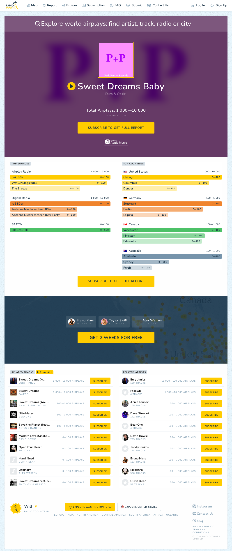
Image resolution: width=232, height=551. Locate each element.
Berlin (127, 209)
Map (32, 5)
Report (50, 5)
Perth (127, 268)
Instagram (202, 506)
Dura (109, 94)
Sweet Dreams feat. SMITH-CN (40, 481)
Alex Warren (28, 473)
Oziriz (121, 94)
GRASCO (40, 484)
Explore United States (139, 507)
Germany (135, 198)
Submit (134, 5)
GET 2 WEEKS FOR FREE (116, 338)
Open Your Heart (30, 447)
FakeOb (24, 394)
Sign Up (218, 5)
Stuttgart (129, 204)
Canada (134, 224)
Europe (59, 515)
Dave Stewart (45, 405)
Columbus (130, 183)
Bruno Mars (138, 458)
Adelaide (129, 256)
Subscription (94, 5)
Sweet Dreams (29, 391)
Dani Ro (35, 428)
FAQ (115, 5)
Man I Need (26, 458)
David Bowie (28, 439)
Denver (128, 189)
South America (139, 515)
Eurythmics (27, 383)
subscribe (100, 381)
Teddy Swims (139, 447)
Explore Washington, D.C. (90, 507)
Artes (23, 428)
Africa (158, 515)
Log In (198, 5)
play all (44, 372)
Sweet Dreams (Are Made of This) (38, 379)
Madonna (25, 451)
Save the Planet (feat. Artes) (38, 425)
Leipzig (128, 215)
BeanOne (25, 417)
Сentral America (114, 515)
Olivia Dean (27, 462)
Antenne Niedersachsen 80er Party (36, 215)
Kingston (129, 236)
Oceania (172, 515)
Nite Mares (26, 413)
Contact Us (158, 5)
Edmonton (130, 241)
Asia (71, 515)
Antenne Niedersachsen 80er (32, 209)
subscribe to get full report (116, 128)
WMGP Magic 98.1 (25, 183)
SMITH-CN (25, 484)
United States (138, 172)
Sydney (128, 262)
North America (87, 515)
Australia (135, 251)
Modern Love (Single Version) (39, 436)
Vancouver (130, 230)
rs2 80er (17, 204)
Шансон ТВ (20, 230)
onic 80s (17, 177)
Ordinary (25, 470)
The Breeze (19, 189)
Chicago (128, 177)
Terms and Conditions (201, 531)
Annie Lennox (23, 405)
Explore (69, 5)
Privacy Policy (203, 526)
